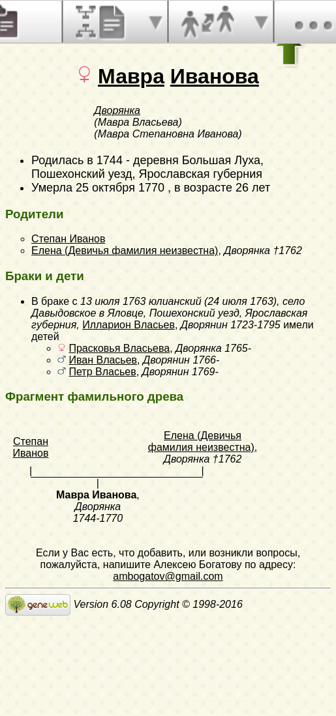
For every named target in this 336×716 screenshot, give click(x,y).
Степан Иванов (68, 238)
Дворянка (117, 110)
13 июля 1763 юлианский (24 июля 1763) (178, 301)
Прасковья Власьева (119, 348)
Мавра (131, 76)
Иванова (214, 76)
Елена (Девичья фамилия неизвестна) (124, 250)
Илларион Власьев (128, 324)
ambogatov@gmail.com (167, 576)
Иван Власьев (103, 359)
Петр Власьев (102, 371)
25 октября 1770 (120, 187)
